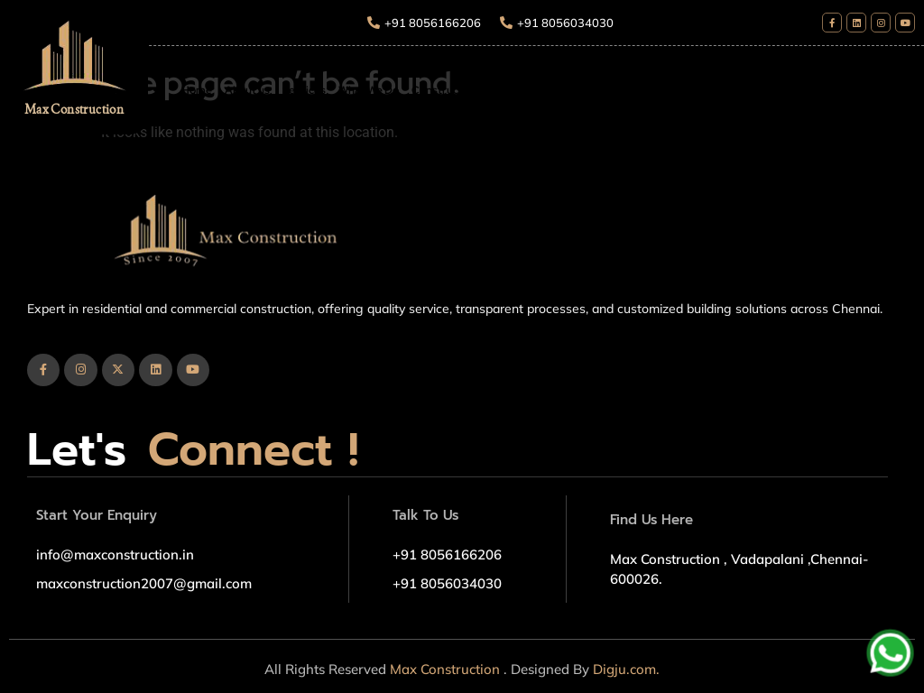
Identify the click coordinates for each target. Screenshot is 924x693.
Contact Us (755, 90)
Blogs (701, 90)
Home (196, 90)
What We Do (368, 90)
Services (304, 90)
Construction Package (467, 90)
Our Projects (642, 90)
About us (247, 90)
